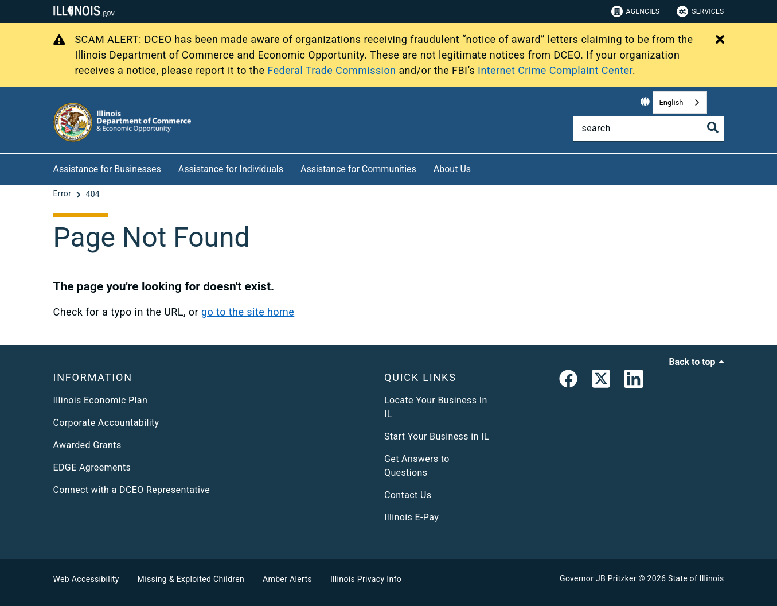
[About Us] (479, 167)
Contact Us (407, 495)
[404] (92, 194)
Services (700, 11)
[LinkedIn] (633, 381)
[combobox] (679, 102)
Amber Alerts (287, 579)
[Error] (63, 194)
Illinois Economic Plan (100, 400)
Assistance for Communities (358, 169)
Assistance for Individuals (230, 169)
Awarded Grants (87, 445)
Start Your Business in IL (436, 436)
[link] (568, 381)
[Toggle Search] (713, 127)
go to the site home (247, 312)
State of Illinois (696, 578)
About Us (452, 169)
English (671, 102)
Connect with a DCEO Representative (131, 489)
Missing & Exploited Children (191, 579)
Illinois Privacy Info (365, 579)
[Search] (648, 128)
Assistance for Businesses (107, 169)
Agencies (635, 11)
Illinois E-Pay (411, 517)
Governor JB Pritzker (598, 578)
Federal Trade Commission (331, 70)
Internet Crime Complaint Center (555, 70)
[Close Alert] (720, 40)
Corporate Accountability (106, 422)
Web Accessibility (86, 579)
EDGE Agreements (92, 467)
